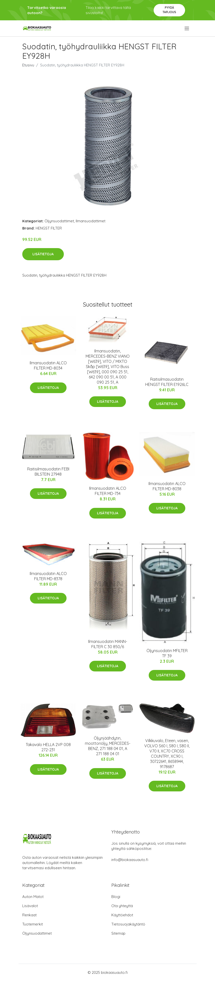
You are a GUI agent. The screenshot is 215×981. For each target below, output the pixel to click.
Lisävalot (30, 905)
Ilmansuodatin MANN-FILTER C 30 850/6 (107, 644)
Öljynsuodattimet (59, 221)
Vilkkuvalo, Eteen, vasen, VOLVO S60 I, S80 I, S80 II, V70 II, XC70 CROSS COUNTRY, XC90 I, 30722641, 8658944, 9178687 (167, 753)
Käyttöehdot (122, 915)
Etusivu (28, 65)
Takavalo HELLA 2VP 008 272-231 (48, 747)
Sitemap (118, 933)
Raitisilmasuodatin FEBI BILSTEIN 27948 (48, 471)
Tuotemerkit (32, 924)
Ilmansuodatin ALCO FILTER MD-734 (107, 491)
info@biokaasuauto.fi (129, 859)
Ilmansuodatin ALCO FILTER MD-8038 (167, 486)
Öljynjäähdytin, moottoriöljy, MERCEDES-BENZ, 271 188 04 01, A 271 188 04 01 (107, 746)
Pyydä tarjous (169, 10)
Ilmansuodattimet (90, 221)
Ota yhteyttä (122, 905)
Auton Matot (33, 896)
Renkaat (29, 915)
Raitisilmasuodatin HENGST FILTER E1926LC (167, 382)
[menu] (187, 28)
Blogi (115, 896)
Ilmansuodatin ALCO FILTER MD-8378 (48, 576)
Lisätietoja (43, 254)
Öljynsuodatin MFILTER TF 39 (167, 653)
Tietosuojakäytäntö (128, 924)
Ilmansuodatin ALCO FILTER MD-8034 (48, 365)
